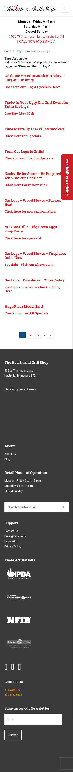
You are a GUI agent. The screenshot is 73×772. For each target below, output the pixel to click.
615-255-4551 (13, 689)
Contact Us (11, 530)
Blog (7, 459)
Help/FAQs (11, 541)
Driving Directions (15, 536)
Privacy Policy (12, 546)
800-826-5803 (13, 695)
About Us (10, 454)
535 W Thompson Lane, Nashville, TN (36, 36)
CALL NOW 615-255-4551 (36, 41)
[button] (65, 8)
